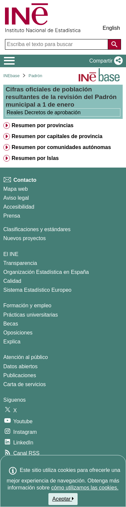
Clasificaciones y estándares (37, 229)
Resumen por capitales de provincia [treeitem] (57, 136)
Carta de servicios (24, 384)
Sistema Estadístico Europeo (37, 290)
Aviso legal (16, 198)
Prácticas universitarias (30, 315)
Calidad (12, 281)
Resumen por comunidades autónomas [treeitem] (61, 147)
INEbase (11, 75)
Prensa (11, 216)
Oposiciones (17, 332)
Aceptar (63, 499)
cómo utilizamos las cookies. (84, 487)
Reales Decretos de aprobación (44, 112)
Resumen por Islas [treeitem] (35, 158)
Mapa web (15, 189)
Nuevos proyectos (24, 238)
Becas (10, 324)
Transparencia (20, 263)
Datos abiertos (20, 366)
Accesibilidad (18, 207)
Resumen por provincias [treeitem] (43, 125)
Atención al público (25, 357)
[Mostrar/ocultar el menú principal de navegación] (9, 61)
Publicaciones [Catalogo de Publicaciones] (19, 375)
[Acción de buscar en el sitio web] (114, 44)
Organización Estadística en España (46, 272)
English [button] (111, 28)
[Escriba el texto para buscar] (57, 44)
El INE (10, 254)
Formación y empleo (27, 305)
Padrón (35, 75)
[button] (105, 61)
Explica (12, 341)
